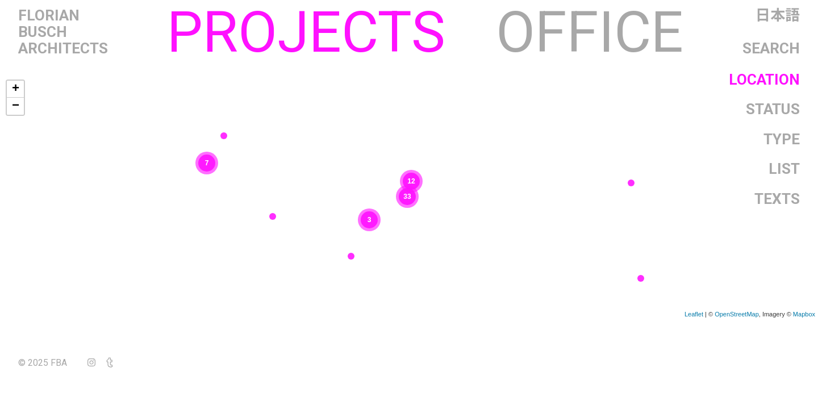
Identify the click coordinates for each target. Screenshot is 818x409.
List (784, 168)
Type (781, 139)
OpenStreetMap (737, 314)
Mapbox (804, 314)
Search (771, 48)
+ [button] (15, 89)
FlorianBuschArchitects (63, 31)
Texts (777, 198)
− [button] (15, 106)
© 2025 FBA (50, 362)
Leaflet (694, 314)
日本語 (778, 15)
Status (773, 109)
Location (764, 79)
